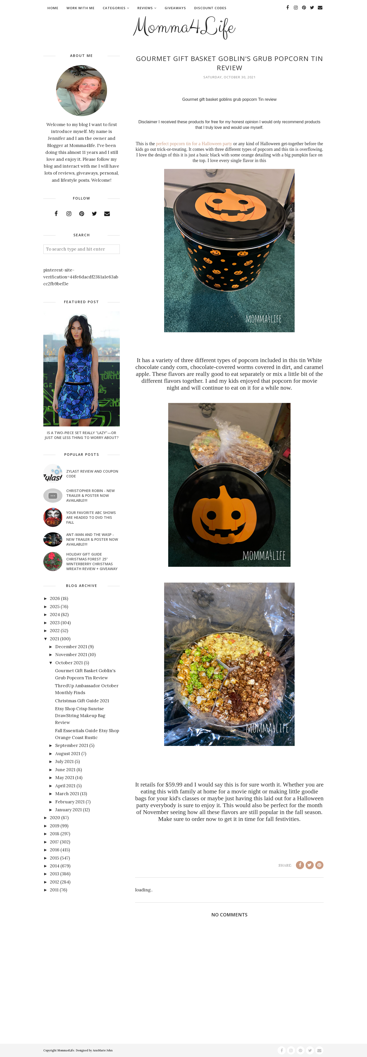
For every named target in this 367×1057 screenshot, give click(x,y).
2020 (55, 817)
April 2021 (65, 786)
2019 (54, 826)
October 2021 (69, 663)
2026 (55, 598)
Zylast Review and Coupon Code (92, 473)
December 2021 (71, 646)
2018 (54, 834)
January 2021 (68, 810)
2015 (54, 858)
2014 (54, 866)
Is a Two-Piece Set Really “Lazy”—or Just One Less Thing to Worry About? (82, 435)
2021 (54, 639)
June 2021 (65, 769)
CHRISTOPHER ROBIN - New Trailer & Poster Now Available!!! (90, 495)
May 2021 (64, 777)
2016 (54, 850)
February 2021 (70, 802)
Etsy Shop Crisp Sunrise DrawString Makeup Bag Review (80, 715)
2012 (54, 882)
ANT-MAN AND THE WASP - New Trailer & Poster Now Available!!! (92, 539)
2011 (54, 890)
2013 (54, 874)
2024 (55, 614)
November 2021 (71, 654)
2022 (55, 630)
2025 (55, 606)
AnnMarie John (103, 1050)
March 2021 (67, 793)
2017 (54, 842)
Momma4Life (183, 27)
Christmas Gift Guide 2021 (82, 701)
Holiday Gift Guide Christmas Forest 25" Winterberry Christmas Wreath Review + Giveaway (91, 561)
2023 (55, 622)
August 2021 (67, 753)
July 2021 (64, 761)
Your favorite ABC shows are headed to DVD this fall (91, 517)
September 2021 (71, 745)
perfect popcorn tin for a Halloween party (194, 143)
